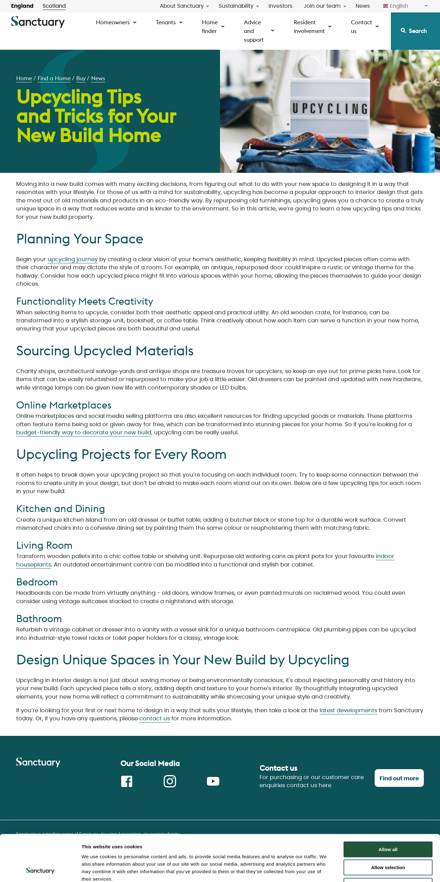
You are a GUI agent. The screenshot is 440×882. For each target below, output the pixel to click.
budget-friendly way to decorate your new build (83, 433)
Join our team (322, 6)
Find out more (399, 779)
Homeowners (113, 22)
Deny (388, 842)
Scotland (54, 6)
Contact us (361, 27)
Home (24, 78)
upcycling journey (73, 259)
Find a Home (54, 78)
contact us (154, 719)
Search (418, 31)
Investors (281, 6)
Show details (326, 869)
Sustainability (236, 6)
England (22, 6)
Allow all (388, 806)
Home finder (210, 27)
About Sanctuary (182, 6)
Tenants (166, 22)
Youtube (213, 781)
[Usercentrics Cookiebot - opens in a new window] (40, 870)
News (363, 6)
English (395, 6)
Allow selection (388, 824)
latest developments (348, 710)
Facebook (126, 781)
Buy (81, 78)
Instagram (170, 781)
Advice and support (254, 31)
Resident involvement (309, 27)
